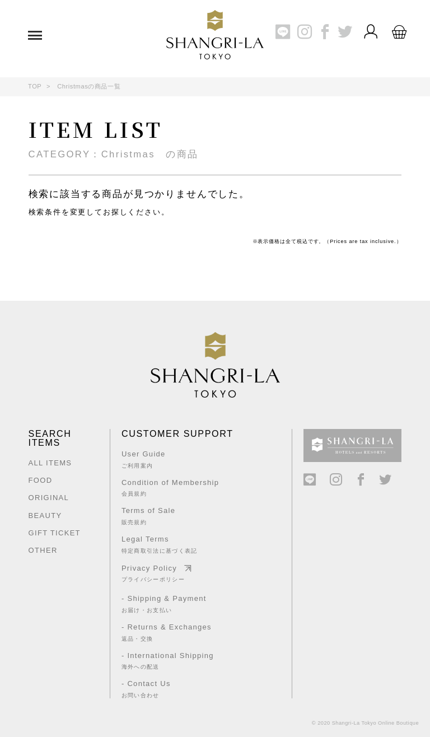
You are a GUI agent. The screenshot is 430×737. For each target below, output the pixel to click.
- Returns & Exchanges (167, 632)
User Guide (170, 459)
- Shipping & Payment (167, 603)
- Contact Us (167, 688)
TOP (34, 86)
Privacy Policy (170, 573)
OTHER (43, 550)
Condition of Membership (170, 487)
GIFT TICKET (55, 533)
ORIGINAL (49, 497)
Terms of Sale (170, 515)
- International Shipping (167, 660)
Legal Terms (170, 544)
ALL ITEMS (50, 463)
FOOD (41, 480)
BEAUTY (45, 515)
